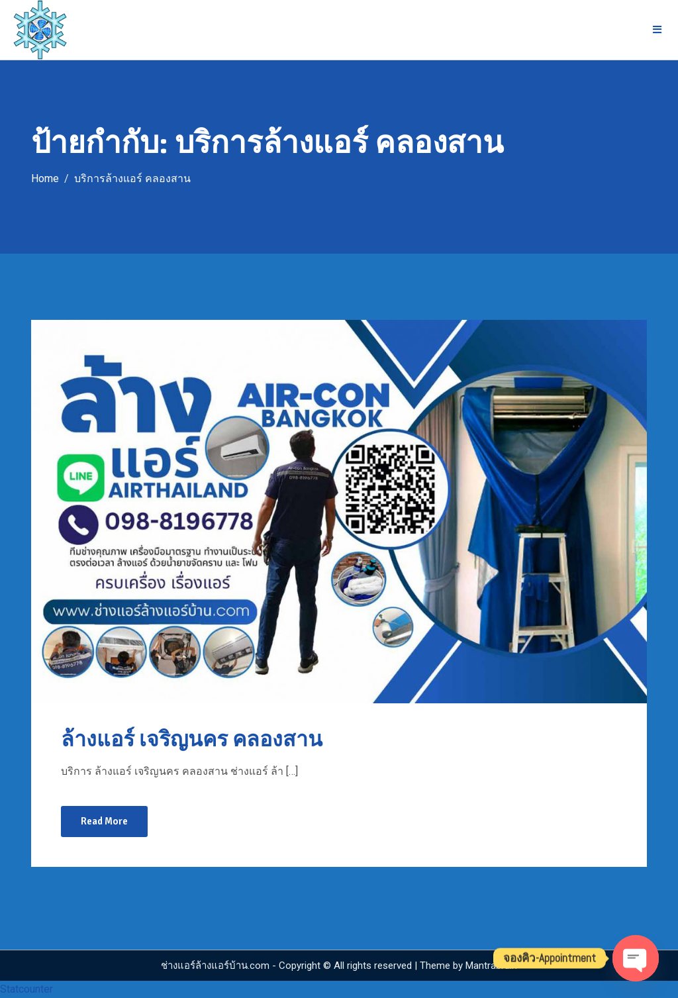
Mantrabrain (491, 966)
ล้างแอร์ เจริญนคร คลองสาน (191, 739)
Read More (104, 821)
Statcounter (26, 989)
